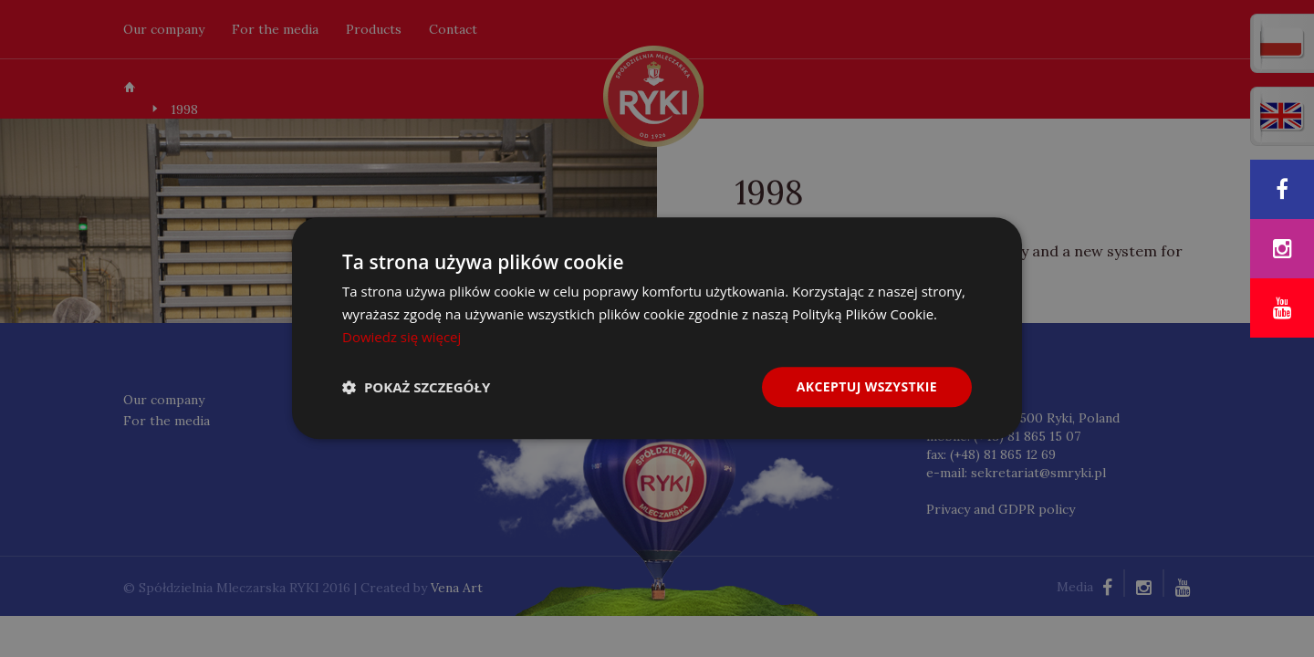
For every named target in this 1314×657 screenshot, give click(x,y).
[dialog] (657, 328)
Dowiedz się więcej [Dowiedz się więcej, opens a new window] (401, 337)
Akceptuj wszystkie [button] (867, 386)
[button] (416, 387)
